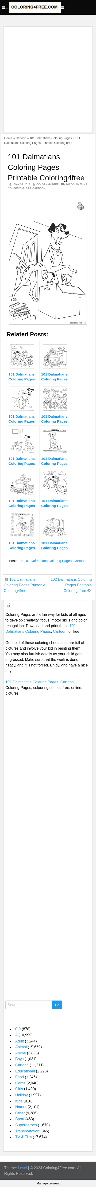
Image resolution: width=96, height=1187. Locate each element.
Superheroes (26, 1125)
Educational (25, 1071)
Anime (20, 1053)
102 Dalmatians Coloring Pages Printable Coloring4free (71, 585)
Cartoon (20, 138)
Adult (19, 1041)
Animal (21, 1047)
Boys (19, 1059)
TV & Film (23, 1137)
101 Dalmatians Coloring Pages (51, 138)
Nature (21, 1107)
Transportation (27, 1131)
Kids (19, 1101)
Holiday (21, 1095)
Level (22, 1168)
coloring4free (47, 184)
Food (19, 1077)
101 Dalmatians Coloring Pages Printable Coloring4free (24, 585)
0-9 (18, 1029)
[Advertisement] (48, 76)
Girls (19, 1089)
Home (8, 138)
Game (20, 1083)
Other (20, 1113)
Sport (19, 1119)
